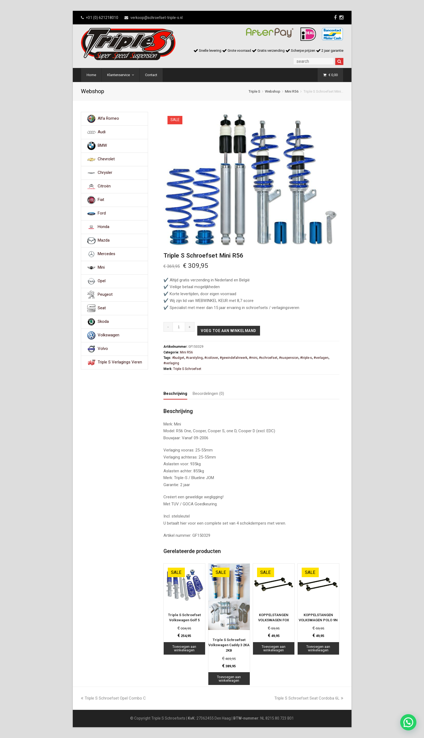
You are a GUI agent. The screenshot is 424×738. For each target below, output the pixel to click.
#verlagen (321, 358)
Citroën (104, 186)
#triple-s (306, 358)
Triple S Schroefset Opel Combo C (113, 698)
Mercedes (106, 254)
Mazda (104, 240)
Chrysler (105, 172)
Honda (103, 227)
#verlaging (171, 363)
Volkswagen (108, 335)
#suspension (288, 358)
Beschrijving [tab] (175, 393)
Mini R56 (292, 91)
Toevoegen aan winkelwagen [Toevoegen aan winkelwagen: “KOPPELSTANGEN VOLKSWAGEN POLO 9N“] (318, 648)
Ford (102, 213)
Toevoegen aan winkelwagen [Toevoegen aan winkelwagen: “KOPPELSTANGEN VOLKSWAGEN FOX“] (273, 648)
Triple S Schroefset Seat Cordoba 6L (308, 698)
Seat (102, 308)
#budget (178, 358)
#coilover (211, 358)
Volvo (103, 348)
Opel (102, 281)
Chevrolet (106, 159)
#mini (253, 358)
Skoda (103, 321)
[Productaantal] (179, 326)
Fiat (101, 199)
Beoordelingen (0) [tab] (208, 393)
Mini (101, 267)
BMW (102, 145)
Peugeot (105, 294)
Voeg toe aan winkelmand (228, 331)
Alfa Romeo (108, 118)
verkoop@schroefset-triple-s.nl (156, 17)
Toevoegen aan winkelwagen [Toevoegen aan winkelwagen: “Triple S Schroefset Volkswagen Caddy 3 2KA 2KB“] (229, 678)
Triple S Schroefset (187, 369)
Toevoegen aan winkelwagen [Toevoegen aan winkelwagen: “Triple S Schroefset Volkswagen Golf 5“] (184, 648)
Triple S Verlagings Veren (120, 362)
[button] (408, 722)
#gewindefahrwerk (233, 358)
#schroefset (268, 358)
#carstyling (194, 358)
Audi (102, 132)
